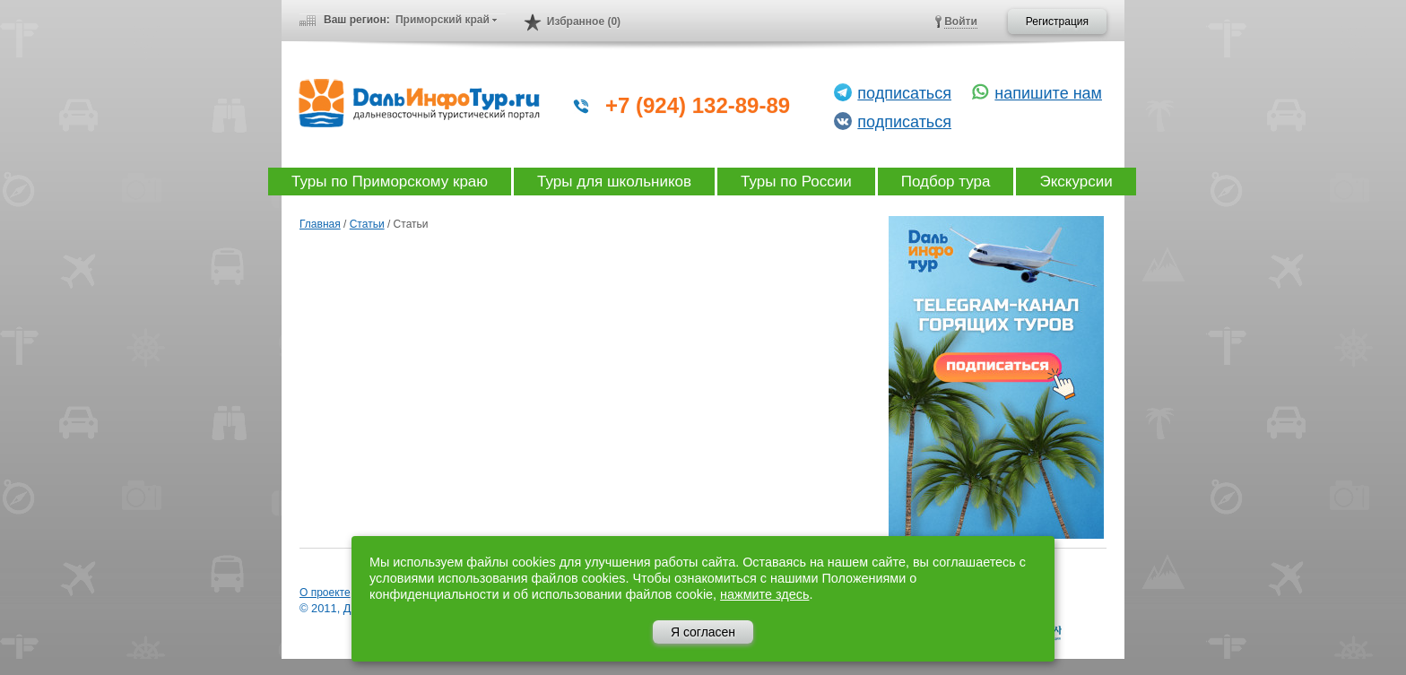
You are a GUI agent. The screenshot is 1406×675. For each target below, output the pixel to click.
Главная (320, 224)
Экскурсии (1075, 181)
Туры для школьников (614, 181)
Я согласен (703, 632)
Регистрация (1057, 21)
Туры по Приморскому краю (389, 181)
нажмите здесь (764, 594)
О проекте (325, 592)
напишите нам (1048, 93)
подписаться (904, 93)
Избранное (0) (584, 21)
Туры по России (796, 181)
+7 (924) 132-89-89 (697, 105)
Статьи (367, 224)
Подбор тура (946, 181)
